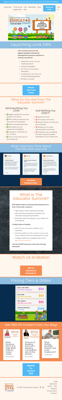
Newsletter (32, 9)
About (50, 389)
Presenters (8, 9)
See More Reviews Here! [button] (31, 184)
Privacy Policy (52, 394)
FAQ (55, 389)
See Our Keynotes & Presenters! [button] (31, 273)
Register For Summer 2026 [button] (31, 372)
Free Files (25, 10)
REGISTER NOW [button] (49, 11)
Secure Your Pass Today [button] (31, 92)
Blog (39, 9)
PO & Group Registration (17, 10)
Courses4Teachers (24, 243)
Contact (54, 396)
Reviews (54, 391)
